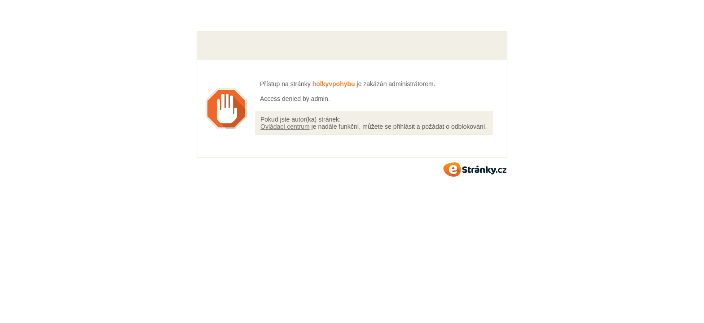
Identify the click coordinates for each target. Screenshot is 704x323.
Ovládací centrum (285, 126)
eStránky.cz (475, 169)
